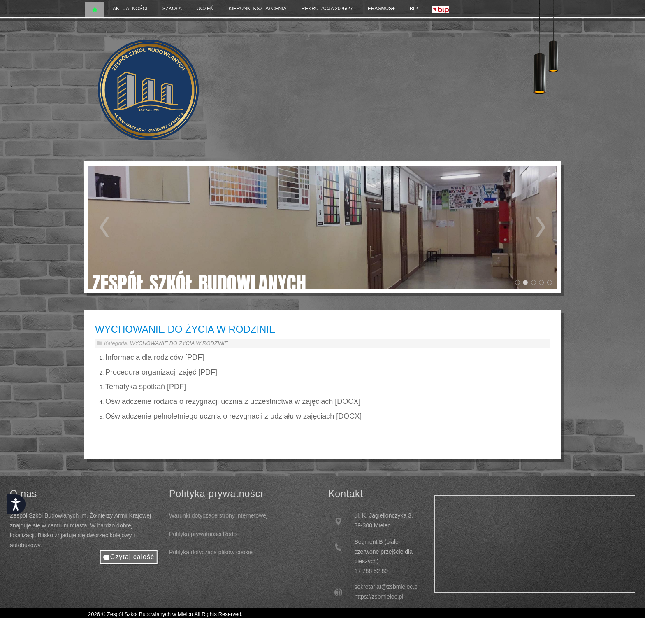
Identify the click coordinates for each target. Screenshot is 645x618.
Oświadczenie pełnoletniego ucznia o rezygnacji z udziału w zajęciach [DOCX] (233, 416)
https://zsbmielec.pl (378, 596)
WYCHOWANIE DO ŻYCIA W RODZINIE (185, 329)
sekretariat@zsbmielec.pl (386, 586)
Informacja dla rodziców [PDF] (154, 357)
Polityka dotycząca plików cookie (211, 552)
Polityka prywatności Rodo (203, 534)
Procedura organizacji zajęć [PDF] (161, 372)
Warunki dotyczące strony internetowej (218, 515)
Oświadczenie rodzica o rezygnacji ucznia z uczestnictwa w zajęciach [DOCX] (232, 401)
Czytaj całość (132, 556)
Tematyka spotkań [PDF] (145, 386)
